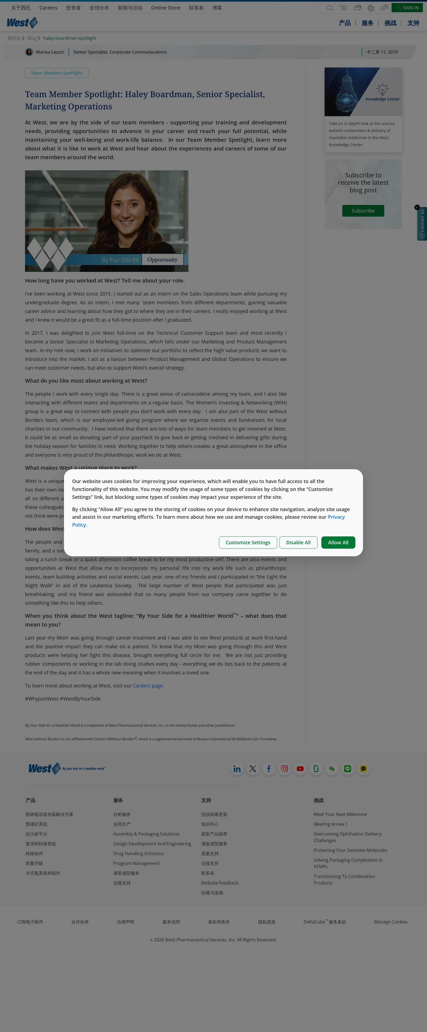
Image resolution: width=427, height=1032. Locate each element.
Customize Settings (248, 542)
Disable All (298, 542)
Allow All (338, 542)
